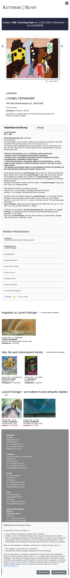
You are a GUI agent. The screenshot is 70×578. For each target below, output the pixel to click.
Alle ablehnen (43, 572)
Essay (40, 127)
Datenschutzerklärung (11, 566)
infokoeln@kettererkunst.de (15, 504)
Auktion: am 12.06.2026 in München (34, 22)
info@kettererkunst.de (13, 449)
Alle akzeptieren (59, 572)
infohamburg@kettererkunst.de (16, 468)
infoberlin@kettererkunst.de (15, 487)
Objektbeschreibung (15, 127)
